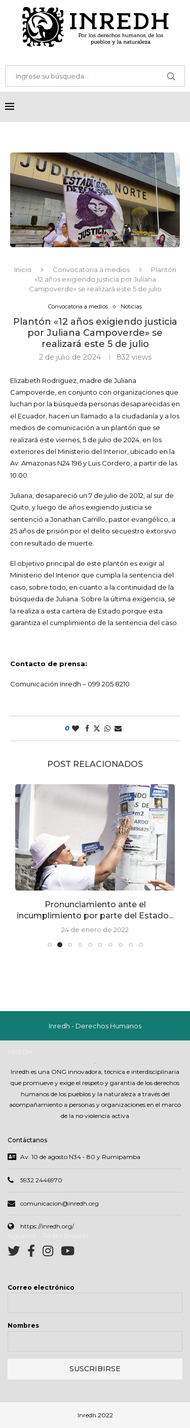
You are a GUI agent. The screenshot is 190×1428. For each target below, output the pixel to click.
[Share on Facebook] (87, 729)
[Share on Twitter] (96, 729)
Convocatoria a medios (91, 270)
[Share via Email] (118, 729)
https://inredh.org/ (47, 1227)
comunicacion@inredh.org (59, 1204)
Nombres (23, 1326)
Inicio (22, 270)
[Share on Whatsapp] (107, 729)
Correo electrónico (41, 1288)
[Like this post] (75, 729)
